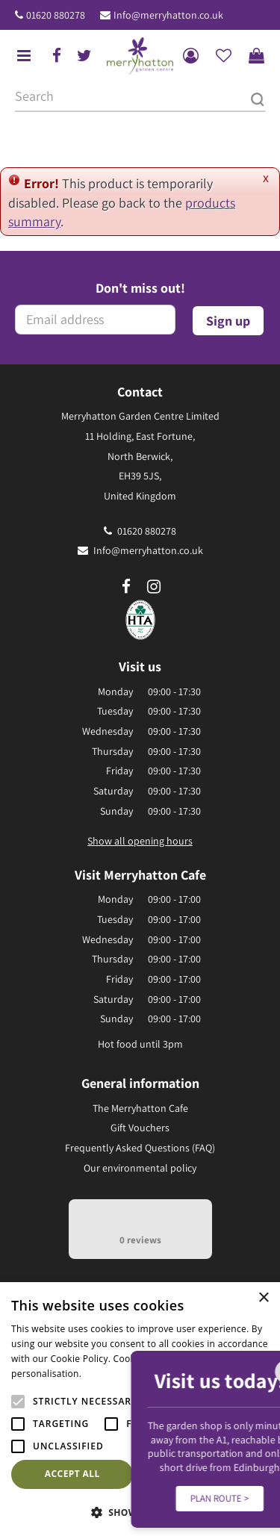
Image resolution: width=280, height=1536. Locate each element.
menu (24, 56)
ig (154, 587)
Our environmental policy (140, 1168)
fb (57, 56)
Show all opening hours (140, 841)
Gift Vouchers (140, 1127)
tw (84, 56)
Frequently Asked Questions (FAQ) (140, 1147)
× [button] (263, 1298)
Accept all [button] (72, 1473)
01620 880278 (55, 15)
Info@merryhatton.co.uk (168, 15)
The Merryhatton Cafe (140, 1108)
